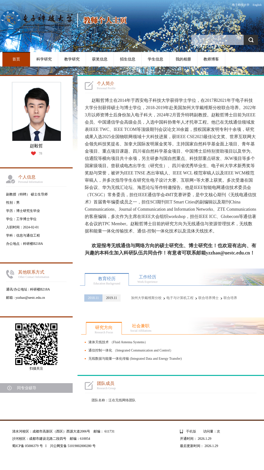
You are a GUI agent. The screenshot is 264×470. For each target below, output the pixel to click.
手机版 (191, 431)
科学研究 (44, 59)
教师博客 (211, 59)
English (257, 5)
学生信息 (155, 59)
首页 (16, 59)
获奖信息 (100, 59)
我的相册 (183, 59)
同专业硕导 (26, 388)
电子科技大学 (240, 5)
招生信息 (127, 59)
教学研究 (72, 59)
